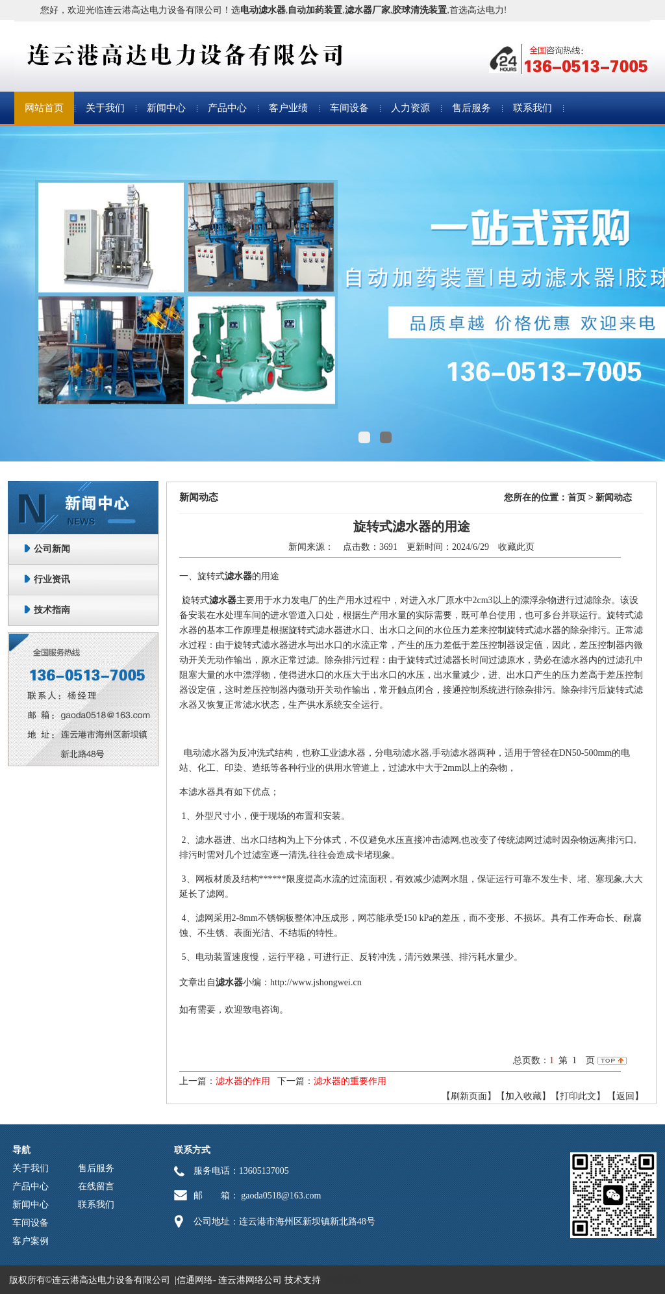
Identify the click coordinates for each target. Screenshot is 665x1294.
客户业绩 (288, 108)
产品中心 (227, 108)
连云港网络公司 (250, 1280)
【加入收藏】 (523, 1096)
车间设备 (349, 108)
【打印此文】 (578, 1096)
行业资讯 (52, 579)
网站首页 (44, 108)
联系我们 (532, 108)
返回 (625, 1096)
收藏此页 (516, 547)
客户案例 (30, 1241)
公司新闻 (52, 549)
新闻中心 (166, 108)
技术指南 (52, 610)
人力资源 (410, 108)
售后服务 (471, 108)
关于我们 (105, 108)
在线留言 (96, 1186)
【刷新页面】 (469, 1096)
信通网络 (195, 1280)
